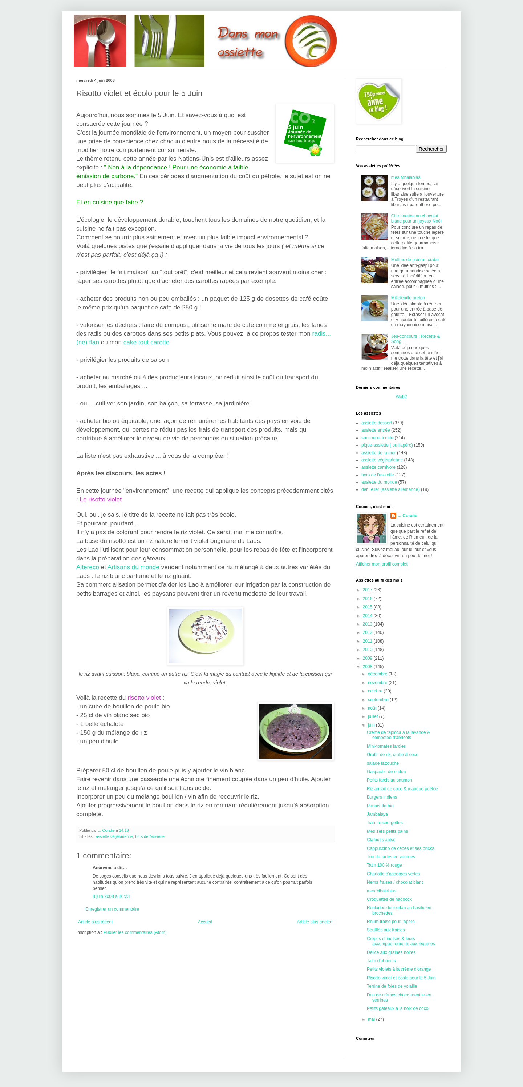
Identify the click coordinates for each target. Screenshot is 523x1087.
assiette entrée (375, 430)
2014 (368, 615)
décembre (378, 673)
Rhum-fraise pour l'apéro (391, 921)
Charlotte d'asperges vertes (393, 873)
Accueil (205, 921)
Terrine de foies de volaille (392, 986)
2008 (368, 666)
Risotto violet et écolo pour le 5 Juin (401, 977)
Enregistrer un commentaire (112, 909)
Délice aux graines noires (391, 952)
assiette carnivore (378, 467)
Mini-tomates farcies (386, 746)
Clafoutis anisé (381, 839)
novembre (378, 682)
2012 (368, 632)
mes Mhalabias (406, 177)
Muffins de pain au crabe (415, 259)
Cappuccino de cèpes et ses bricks (400, 848)
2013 (368, 624)
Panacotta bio (380, 805)
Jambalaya (377, 814)
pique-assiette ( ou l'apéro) (387, 445)
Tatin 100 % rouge (384, 865)
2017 (368, 589)
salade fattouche (383, 763)
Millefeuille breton (408, 297)
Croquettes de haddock (389, 899)
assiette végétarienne (114, 836)
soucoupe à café (377, 437)
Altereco (87, 567)
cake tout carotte (146, 342)
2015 (368, 607)
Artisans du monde (133, 567)
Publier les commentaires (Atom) (135, 932)
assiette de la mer (378, 452)
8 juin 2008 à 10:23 (111, 896)
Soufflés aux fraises (386, 929)
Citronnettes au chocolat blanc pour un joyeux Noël (416, 218)
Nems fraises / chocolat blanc (395, 882)
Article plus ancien (314, 921)
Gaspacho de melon (386, 771)
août (373, 708)
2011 (368, 641)
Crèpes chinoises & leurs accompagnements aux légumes (401, 941)
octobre (376, 691)
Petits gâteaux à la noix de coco (397, 1008)
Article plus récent (95, 921)
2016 (368, 598)
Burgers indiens (382, 797)
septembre (379, 699)
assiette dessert (376, 422)
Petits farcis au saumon (389, 780)
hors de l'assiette (150, 836)
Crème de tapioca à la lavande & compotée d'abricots (398, 735)
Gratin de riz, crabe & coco (392, 754)
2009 (368, 658)
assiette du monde (379, 482)
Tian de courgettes (385, 822)
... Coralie (407, 515)
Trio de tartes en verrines (391, 856)
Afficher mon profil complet (382, 564)
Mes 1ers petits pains (387, 831)
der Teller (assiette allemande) (390, 489)
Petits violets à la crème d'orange (399, 969)
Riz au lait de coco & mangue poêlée (402, 788)
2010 (368, 649)
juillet (373, 716)
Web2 (401, 396)
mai (372, 1019)
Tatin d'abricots (381, 960)
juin (372, 725)
